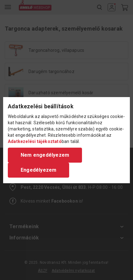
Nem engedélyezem (45, 155)
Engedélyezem (38, 170)
